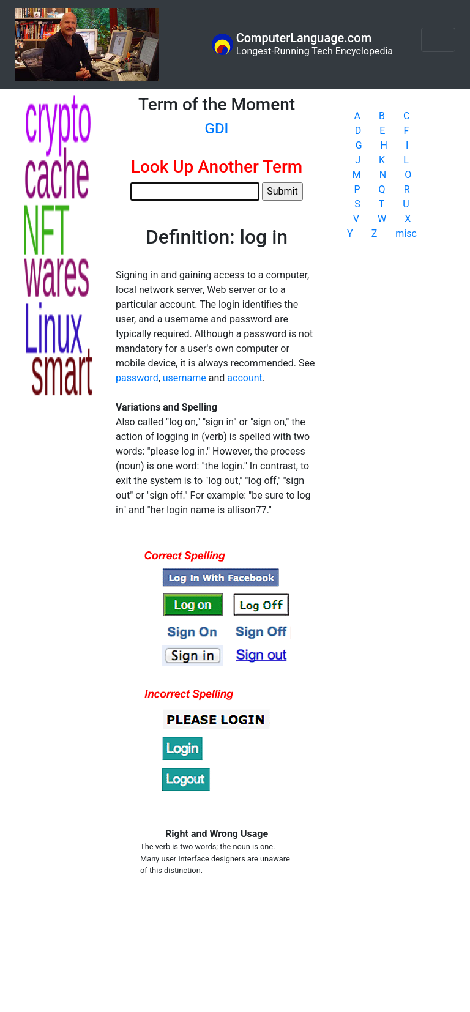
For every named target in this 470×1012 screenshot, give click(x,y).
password (137, 378)
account (244, 378)
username (184, 378)
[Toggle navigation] (438, 40)
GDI (217, 128)
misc (406, 233)
